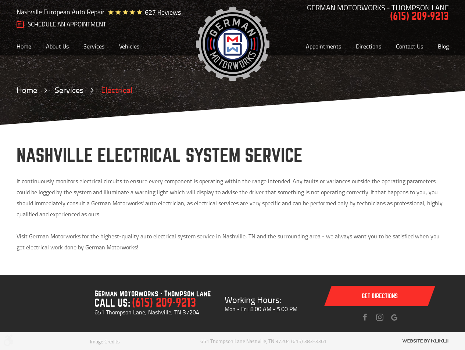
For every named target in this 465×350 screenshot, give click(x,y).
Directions (368, 46)
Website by (425, 341)
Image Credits (105, 341)
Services (93, 46)
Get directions (380, 296)
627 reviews (163, 12)
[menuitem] (24, 46)
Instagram (379, 317)
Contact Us (409, 46)
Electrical (116, 89)
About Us (57, 46)
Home (24, 46)
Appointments (323, 46)
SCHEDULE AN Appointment (67, 24)
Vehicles (129, 46)
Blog (443, 46)
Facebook (365, 317)
